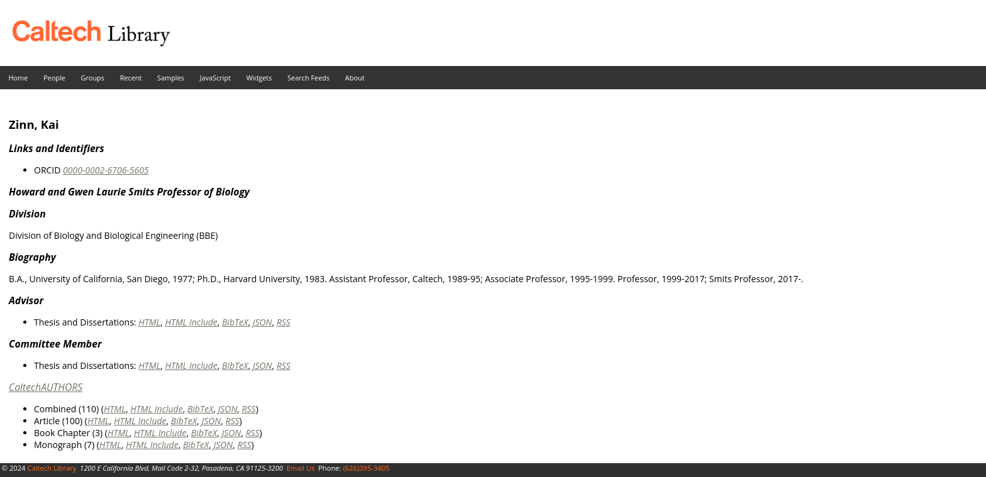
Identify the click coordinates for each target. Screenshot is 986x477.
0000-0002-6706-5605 (106, 170)
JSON (262, 322)
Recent (131, 77)
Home (18, 77)
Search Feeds (308, 77)
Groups (92, 77)
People (54, 77)
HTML (149, 322)
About (355, 77)
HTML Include (191, 322)
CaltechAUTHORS (45, 387)
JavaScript (215, 77)
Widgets (259, 77)
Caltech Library (51, 468)
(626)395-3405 (366, 468)
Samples (170, 77)
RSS (284, 322)
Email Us (301, 468)
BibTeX (235, 322)
